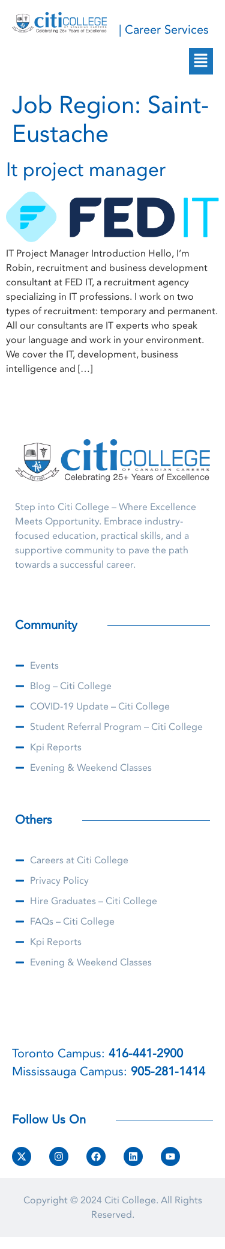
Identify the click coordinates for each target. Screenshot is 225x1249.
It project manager (86, 170)
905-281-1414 (168, 1071)
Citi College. (131, 1200)
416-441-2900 (146, 1053)
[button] (201, 61)
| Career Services (164, 30)
